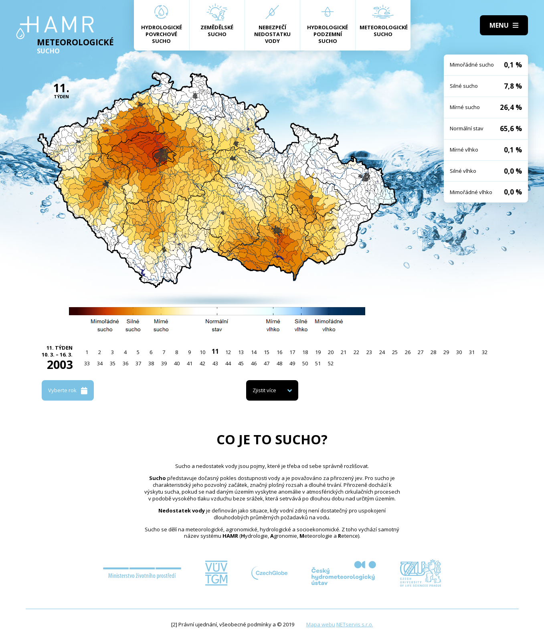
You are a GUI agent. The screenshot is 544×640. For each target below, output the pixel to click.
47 (266, 363)
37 (138, 363)
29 (446, 352)
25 (395, 352)
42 (202, 363)
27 (420, 352)
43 (215, 363)
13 (241, 352)
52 (331, 363)
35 (112, 363)
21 (343, 352)
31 (472, 352)
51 (318, 363)
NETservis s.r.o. (354, 624)
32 (484, 352)
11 (215, 351)
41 (189, 363)
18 (305, 352)
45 (241, 363)
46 (254, 363)
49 (292, 363)
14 (254, 352)
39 (164, 363)
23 (369, 352)
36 (125, 363)
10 (202, 352)
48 (279, 363)
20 (331, 352)
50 (305, 363)
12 (228, 352)
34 (100, 363)
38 (151, 363)
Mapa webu (320, 624)
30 (459, 352)
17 (292, 352)
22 (356, 352)
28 (433, 352)
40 (177, 363)
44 (228, 363)
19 (318, 352)
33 (87, 363)
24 (382, 352)
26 (408, 352)
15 (266, 352)
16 (279, 352)
